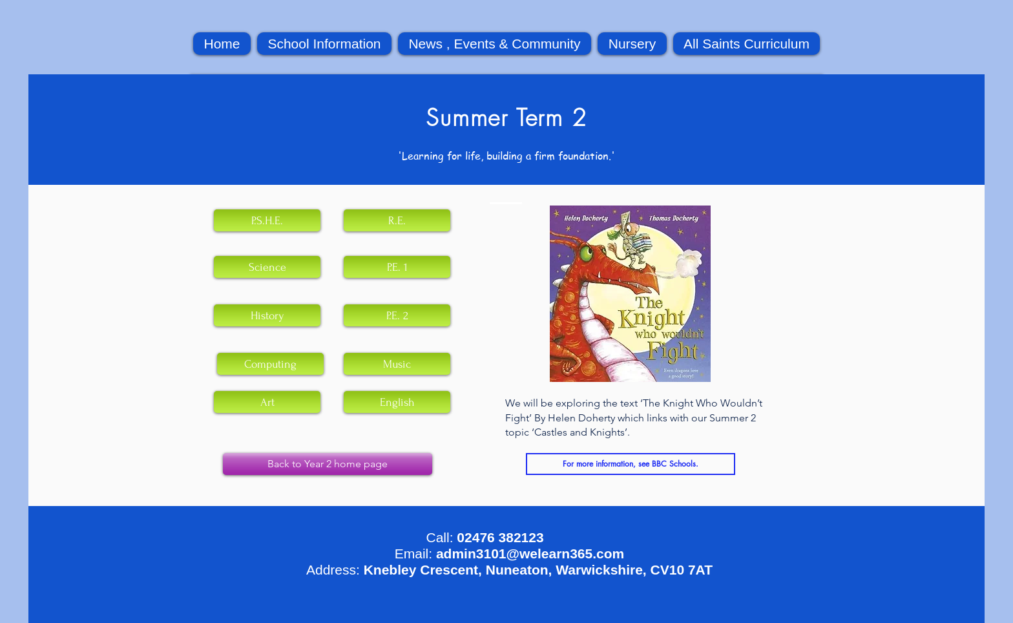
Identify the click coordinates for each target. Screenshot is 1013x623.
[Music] (397, 364)
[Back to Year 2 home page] (327, 464)
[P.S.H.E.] (267, 220)
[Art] (267, 402)
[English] (397, 402)
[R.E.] (397, 220)
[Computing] (270, 364)
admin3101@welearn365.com (530, 553)
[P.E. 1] (397, 267)
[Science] (267, 267)
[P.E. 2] (397, 315)
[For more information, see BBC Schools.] (630, 464)
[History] (267, 315)
